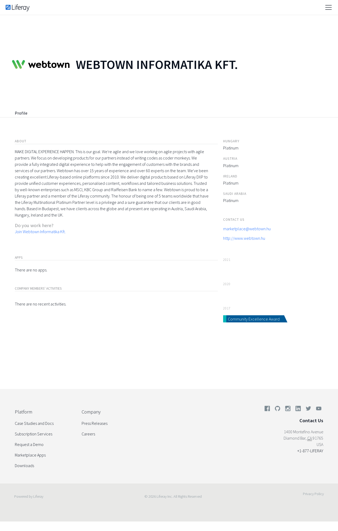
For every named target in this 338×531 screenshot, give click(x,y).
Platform (23, 412)
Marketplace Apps (30, 455)
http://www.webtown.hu (244, 238)
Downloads (24, 465)
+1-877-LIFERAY (310, 450)
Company (91, 412)
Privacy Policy (313, 493)
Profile (21, 113)
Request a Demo (29, 444)
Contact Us (311, 420)
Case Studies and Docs (34, 423)
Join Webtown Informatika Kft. (40, 231)
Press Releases (94, 423)
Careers (88, 433)
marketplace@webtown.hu (247, 228)
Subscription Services (33, 433)
